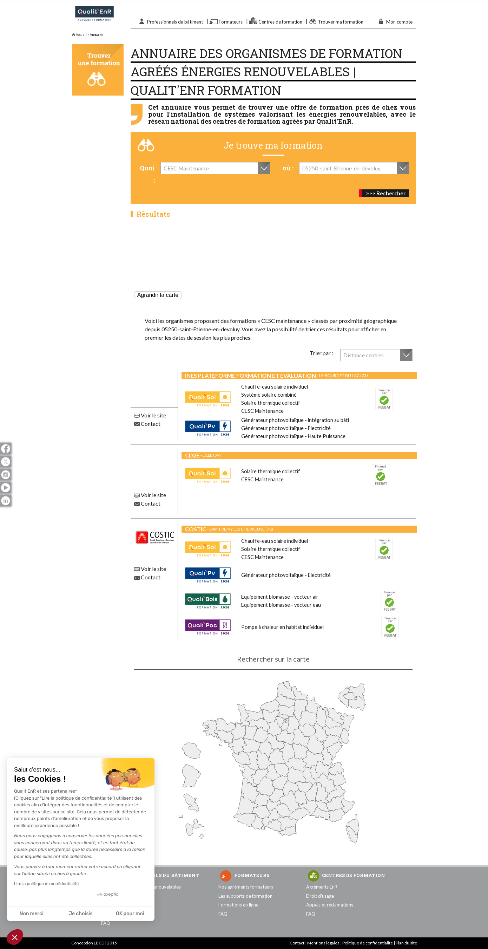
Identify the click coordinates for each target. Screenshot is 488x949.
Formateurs (231, 22)
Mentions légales (323, 942)
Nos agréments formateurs (245, 887)
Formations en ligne (238, 905)
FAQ (105, 923)
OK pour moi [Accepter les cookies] (130, 914)
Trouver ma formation (340, 22)
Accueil (79, 35)
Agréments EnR (321, 887)
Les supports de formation (245, 896)
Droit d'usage (320, 896)
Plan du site (406, 942)
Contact (147, 423)
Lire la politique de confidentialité (46, 883)
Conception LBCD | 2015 (94, 942)
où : (288, 168)
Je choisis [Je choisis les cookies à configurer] (81, 914)
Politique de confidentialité (367, 942)
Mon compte (399, 22)
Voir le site (150, 415)
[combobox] (215, 168)
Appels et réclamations (329, 905)
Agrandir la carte (157, 295)
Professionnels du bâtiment (175, 22)
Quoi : (147, 174)
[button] (14, 937)
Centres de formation (280, 22)
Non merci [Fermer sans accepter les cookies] (31, 914)
